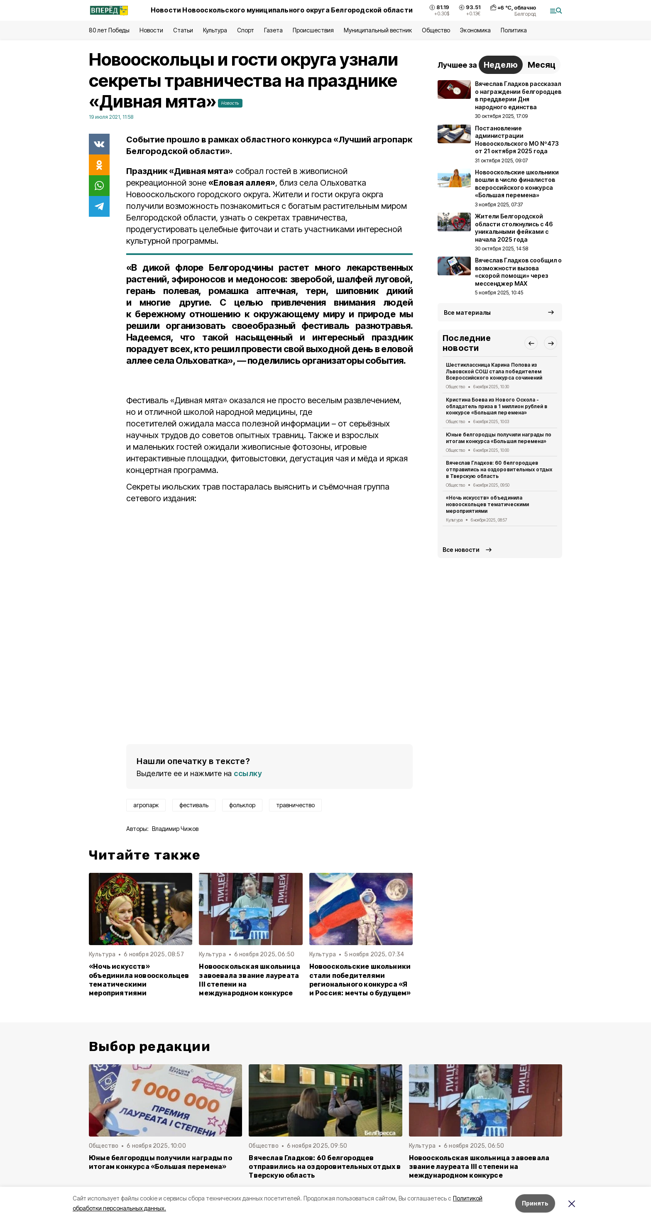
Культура (215, 30)
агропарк (146, 804)
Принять (535, 1203)
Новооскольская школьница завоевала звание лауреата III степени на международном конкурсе (249, 980)
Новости (151, 30)
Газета (273, 30)
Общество (436, 30)
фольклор (242, 804)
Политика (514, 30)
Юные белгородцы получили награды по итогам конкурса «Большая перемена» (498, 437)
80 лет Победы (109, 30)
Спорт (245, 30)
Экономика (475, 30)
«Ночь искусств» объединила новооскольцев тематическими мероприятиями (139, 980)
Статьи (183, 30)
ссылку (248, 773)
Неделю (501, 65)
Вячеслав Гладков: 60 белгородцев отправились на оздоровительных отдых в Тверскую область (499, 469)
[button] (531, 343)
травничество (295, 804)
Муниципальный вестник (378, 30)
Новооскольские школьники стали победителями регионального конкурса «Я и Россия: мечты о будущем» (360, 980)
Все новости (461, 549)
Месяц (542, 65)
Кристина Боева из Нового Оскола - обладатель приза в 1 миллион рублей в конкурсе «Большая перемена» (496, 406)
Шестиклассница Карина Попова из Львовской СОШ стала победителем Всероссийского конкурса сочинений (494, 371)
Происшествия (313, 30)
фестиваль (193, 804)
